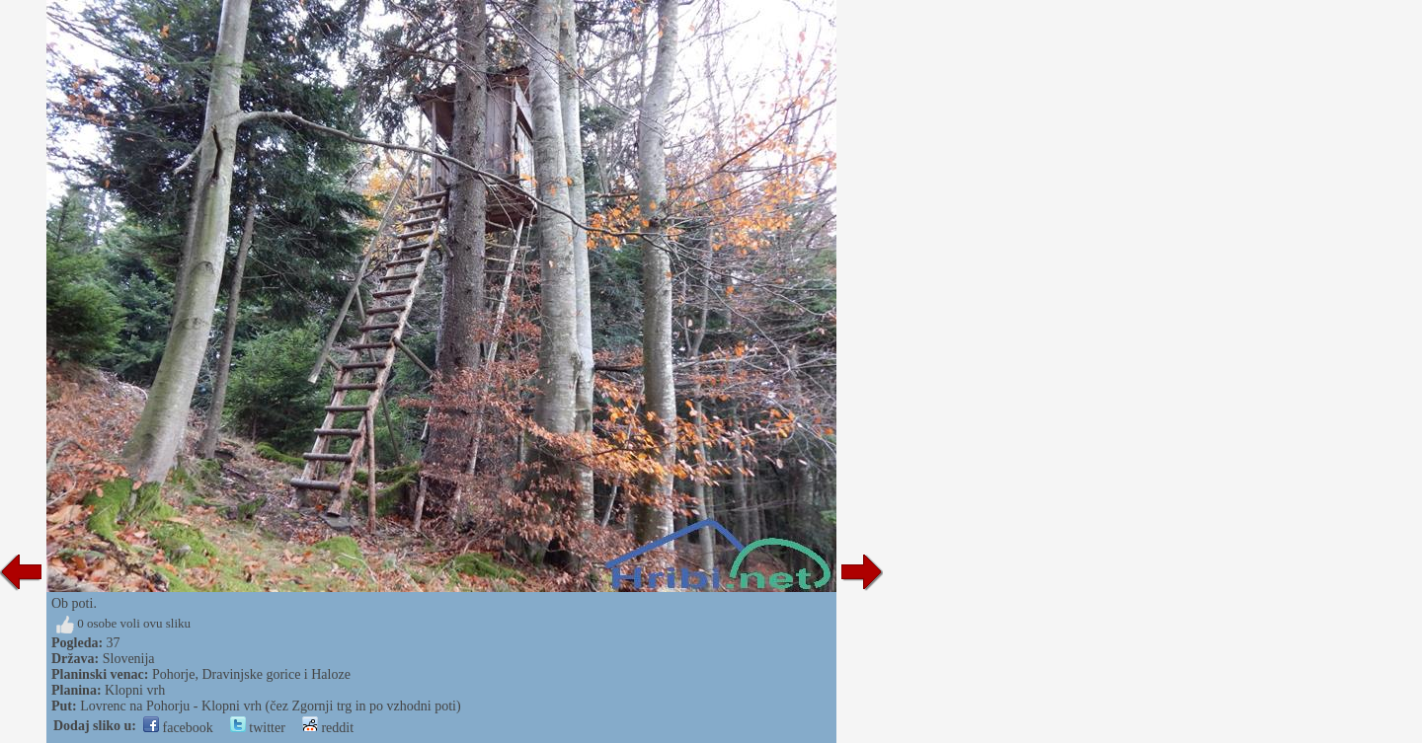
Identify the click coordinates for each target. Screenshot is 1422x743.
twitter (257, 727)
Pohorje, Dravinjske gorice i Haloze (251, 674)
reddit (328, 727)
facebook (178, 727)
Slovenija (129, 658)
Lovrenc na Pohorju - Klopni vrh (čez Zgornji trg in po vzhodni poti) (270, 706)
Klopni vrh (135, 690)
